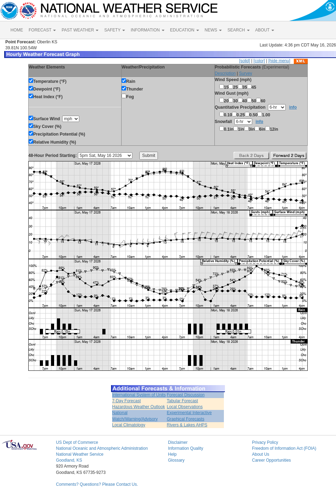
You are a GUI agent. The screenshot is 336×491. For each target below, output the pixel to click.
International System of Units (139, 394)
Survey (245, 73)
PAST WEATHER (79, 30)
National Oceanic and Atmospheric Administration (102, 448)
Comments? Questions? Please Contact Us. (97, 484)
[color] (259, 60)
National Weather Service (79, 454)
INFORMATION (147, 30)
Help (172, 454)
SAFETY (114, 30)
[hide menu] (279, 60)
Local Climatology (128, 425)
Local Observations (185, 406)
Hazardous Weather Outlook (138, 406)
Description (225, 73)
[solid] (244, 60)
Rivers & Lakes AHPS (187, 425)
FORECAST (42, 30)
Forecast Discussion (186, 394)
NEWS (213, 30)
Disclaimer (178, 442)
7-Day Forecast (126, 400)
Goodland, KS (69, 460)
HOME (16, 30)
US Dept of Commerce (77, 442)
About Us (260, 454)
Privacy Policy (265, 442)
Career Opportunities (271, 460)
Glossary (176, 460)
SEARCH (238, 30)
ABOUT (264, 30)
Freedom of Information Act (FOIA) (284, 448)
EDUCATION (184, 30)
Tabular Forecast (182, 400)
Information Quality (185, 448)
